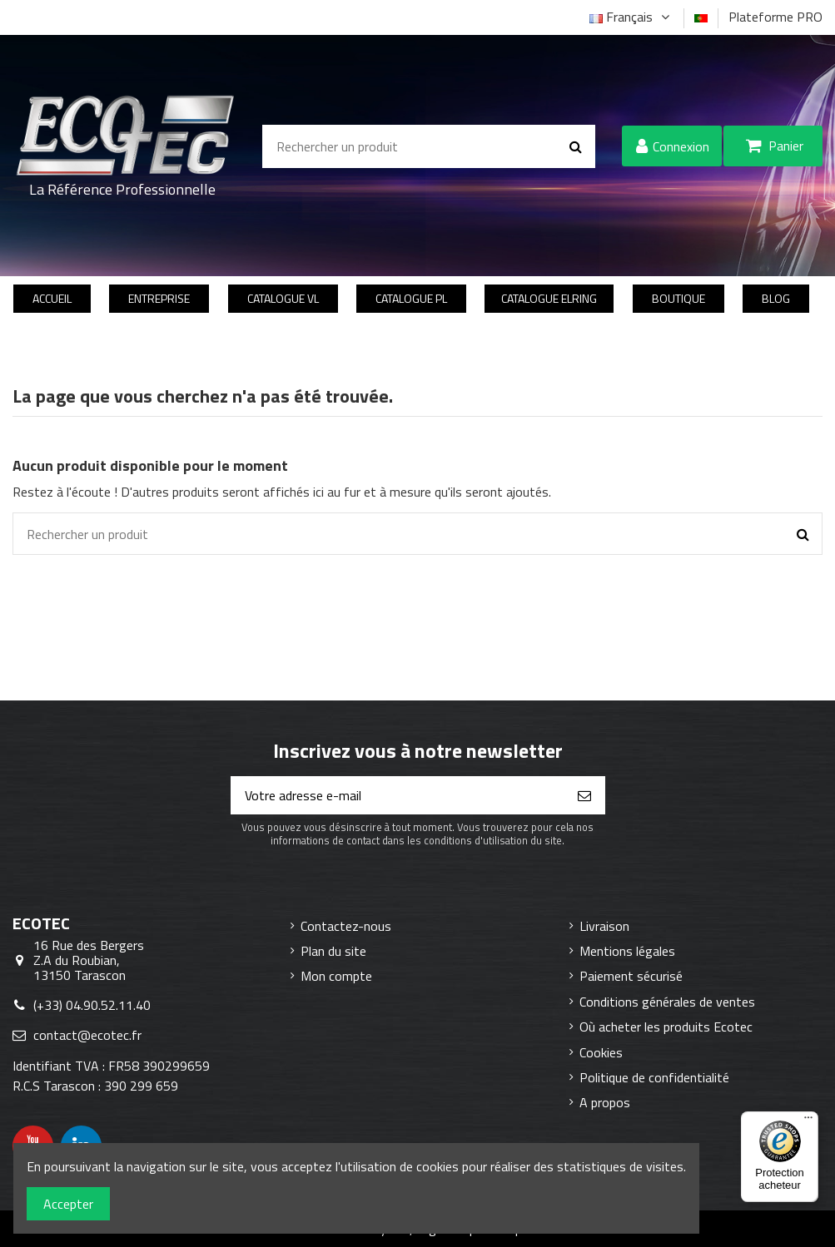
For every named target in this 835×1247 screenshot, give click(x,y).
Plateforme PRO (775, 17)
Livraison (604, 926)
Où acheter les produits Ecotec (666, 1027)
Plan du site (333, 951)
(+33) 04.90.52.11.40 (92, 1005)
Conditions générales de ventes (667, 1002)
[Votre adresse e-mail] (397, 795)
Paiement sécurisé (631, 976)
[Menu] (808, 1121)
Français (631, 17)
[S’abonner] (584, 795)
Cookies (601, 1052)
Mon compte (336, 976)
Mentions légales (627, 951)
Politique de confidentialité (654, 1077)
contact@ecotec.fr (87, 1035)
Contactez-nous (346, 926)
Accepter (68, 1204)
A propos (604, 1102)
